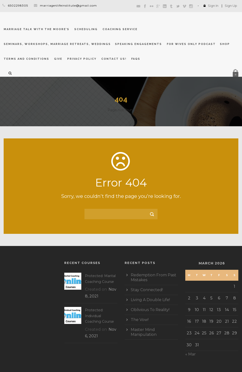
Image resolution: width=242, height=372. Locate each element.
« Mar (190, 354)
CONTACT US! (113, 58)
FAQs (135, 58)
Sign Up (231, 6)
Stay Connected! (147, 289)
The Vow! (140, 319)
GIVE (58, 58)
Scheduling (86, 29)
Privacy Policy (81, 58)
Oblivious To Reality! (150, 309)
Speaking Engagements (138, 44)
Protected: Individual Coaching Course (99, 316)
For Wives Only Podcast (191, 44)
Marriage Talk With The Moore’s (36, 29)
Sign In (213, 6)
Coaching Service (120, 29)
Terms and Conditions (26, 58)
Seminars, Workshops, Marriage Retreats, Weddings (57, 44)
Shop (225, 44)
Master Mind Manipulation (144, 332)
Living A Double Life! (150, 299)
